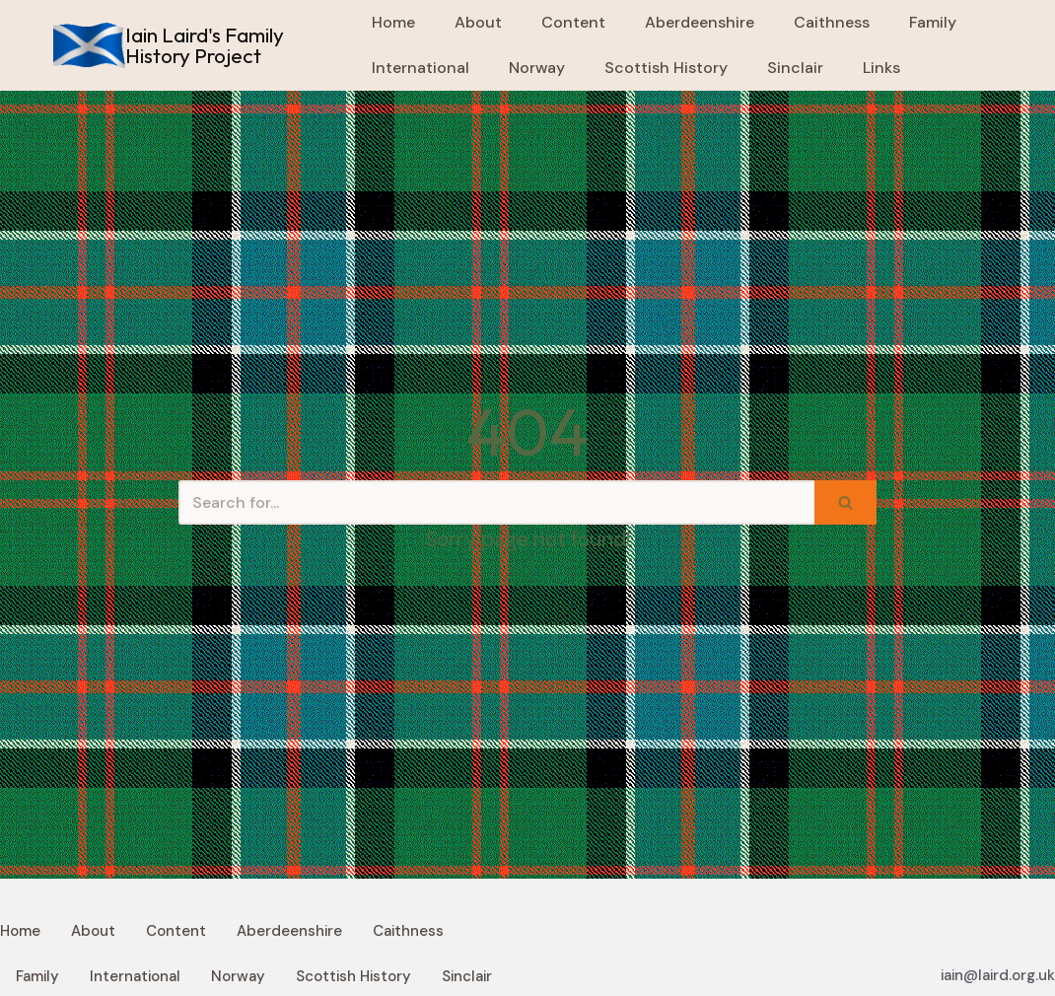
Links (881, 67)
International (420, 67)
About (478, 22)
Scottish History (666, 67)
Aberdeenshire (699, 22)
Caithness (832, 22)
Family (932, 22)
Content (573, 22)
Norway (537, 67)
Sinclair (795, 67)
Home (393, 22)
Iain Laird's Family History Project (204, 45)
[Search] (496, 502)
